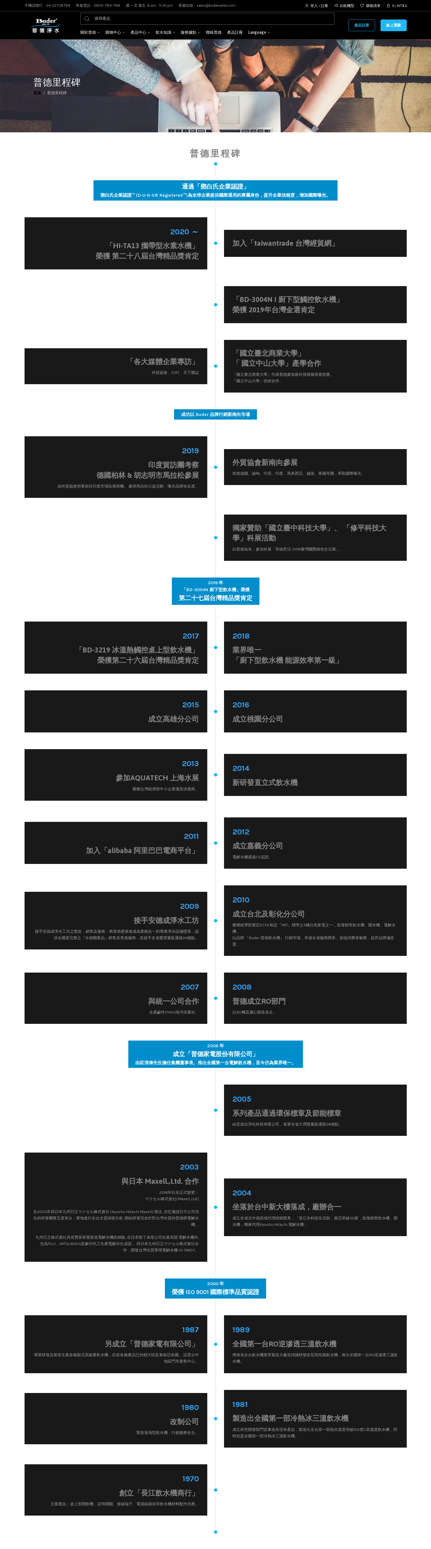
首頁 (37, 93)
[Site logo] (45, 25)
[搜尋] (207, 19)
